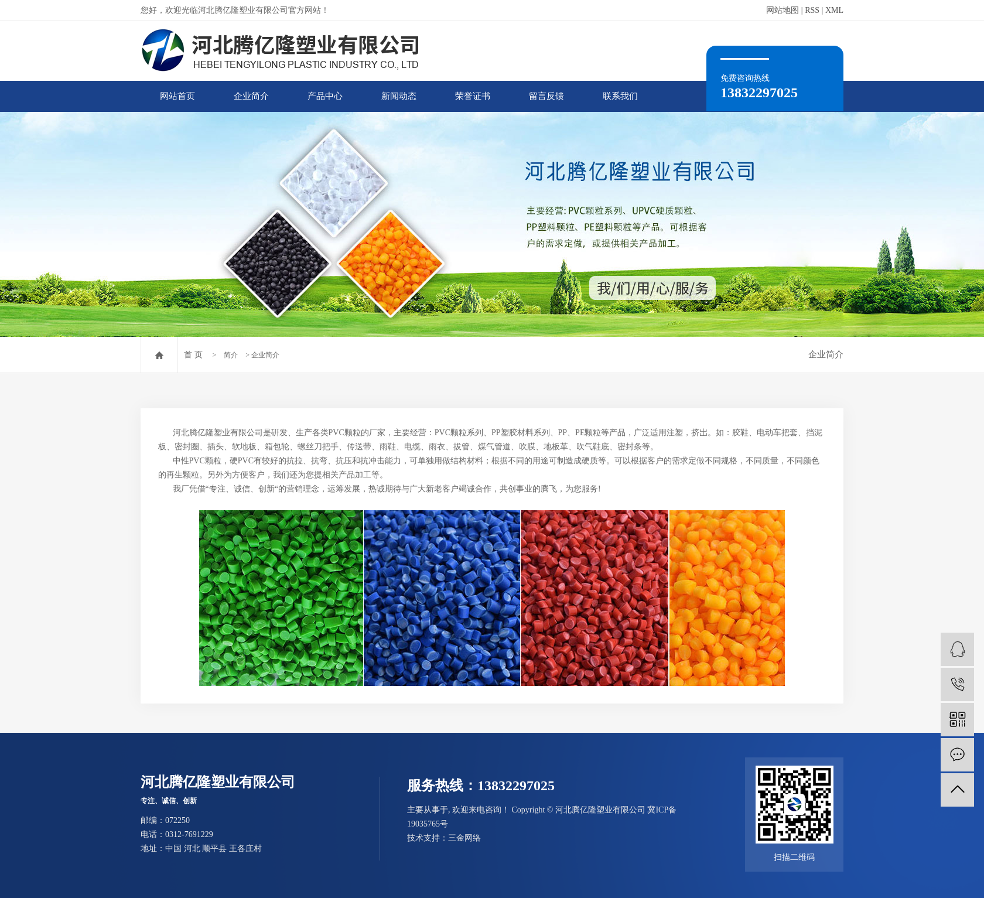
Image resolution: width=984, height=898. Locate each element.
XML (834, 10)
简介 (231, 355)
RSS (812, 10)
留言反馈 (546, 96)
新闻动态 (398, 96)
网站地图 (782, 10)
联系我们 (620, 96)
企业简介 (251, 96)
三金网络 (464, 838)
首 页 (193, 354)
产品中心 (325, 96)
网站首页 (177, 96)
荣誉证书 (472, 96)
